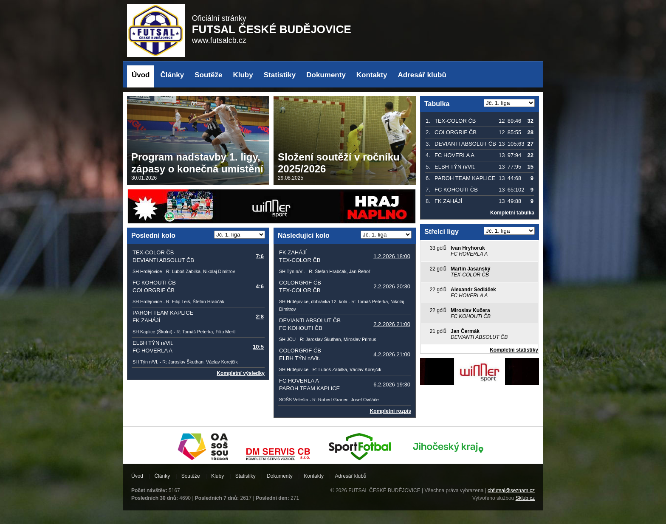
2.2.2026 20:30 (391, 286)
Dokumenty (326, 75)
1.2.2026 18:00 (391, 256)
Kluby (243, 75)
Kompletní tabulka (512, 213)
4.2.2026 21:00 (391, 354)
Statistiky (280, 75)
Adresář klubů (422, 75)
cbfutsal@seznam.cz (511, 490)
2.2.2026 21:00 (391, 324)
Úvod (141, 75)
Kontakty (371, 75)
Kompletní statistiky (514, 350)
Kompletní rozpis (390, 411)
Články (172, 75)
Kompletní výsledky (241, 373)
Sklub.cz (525, 498)
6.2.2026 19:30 (391, 384)
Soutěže (208, 75)
